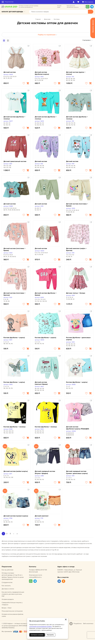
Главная (38, 19)
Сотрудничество (7, 582)
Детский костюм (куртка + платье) (75, 73)
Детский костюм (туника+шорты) (16, 516)
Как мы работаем (7, 570)
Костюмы (57, 19)
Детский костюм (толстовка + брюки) (77, 205)
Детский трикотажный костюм (15, 161)
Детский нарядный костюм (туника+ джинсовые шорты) (77, 472)
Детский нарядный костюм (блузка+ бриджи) (45, 472)
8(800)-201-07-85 (41, 570)
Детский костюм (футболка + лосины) (14, 118)
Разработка (78, 623)
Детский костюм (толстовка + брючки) (14, 294)
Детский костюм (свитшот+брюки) (41, 383)
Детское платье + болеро (75, 293)
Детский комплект (41, 516)
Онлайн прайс (59, 6)
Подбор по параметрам (47, 35)
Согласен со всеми (37, 635)
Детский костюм (10, 72)
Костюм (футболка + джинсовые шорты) (78, 339)
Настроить (50, 635)
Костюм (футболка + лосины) (14, 427)
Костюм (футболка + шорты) (14, 338)
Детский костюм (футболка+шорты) (42, 73)
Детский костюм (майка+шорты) (16, 471)
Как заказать (6, 586)
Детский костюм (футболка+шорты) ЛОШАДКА (77, 428)
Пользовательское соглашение (12, 611)
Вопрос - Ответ (6, 608)
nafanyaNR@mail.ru (35, 577)
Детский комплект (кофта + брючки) (76, 249)
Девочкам (47, 19)
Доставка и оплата (8, 589)
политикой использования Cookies (40, 626)
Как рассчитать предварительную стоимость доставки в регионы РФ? (13, 594)
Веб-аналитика (88, 623)
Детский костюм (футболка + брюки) (45, 294)
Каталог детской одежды (12, 12)
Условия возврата (8, 599)
